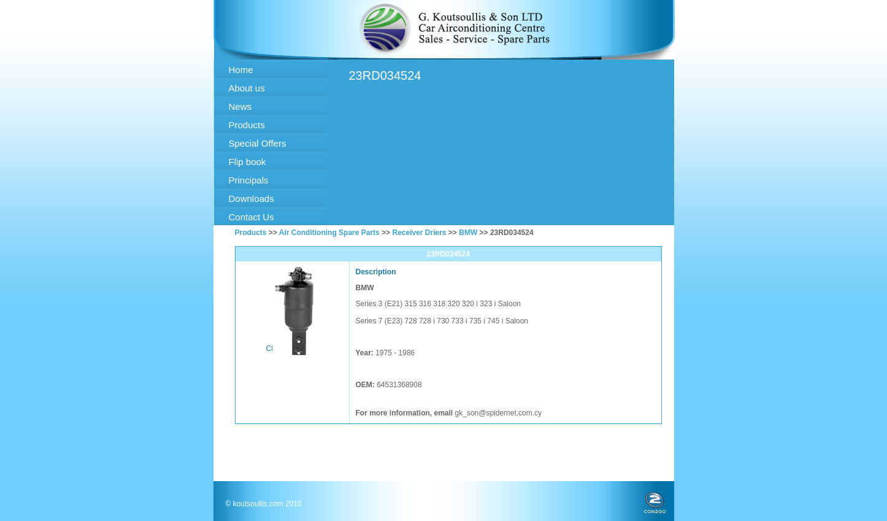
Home (241, 69)
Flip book (247, 161)
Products (247, 125)
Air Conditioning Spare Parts (329, 232)
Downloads (251, 198)
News (240, 106)
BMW (468, 232)
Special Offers (257, 143)
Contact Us (251, 217)
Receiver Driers (419, 232)
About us (247, 88)
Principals (249, 180)
